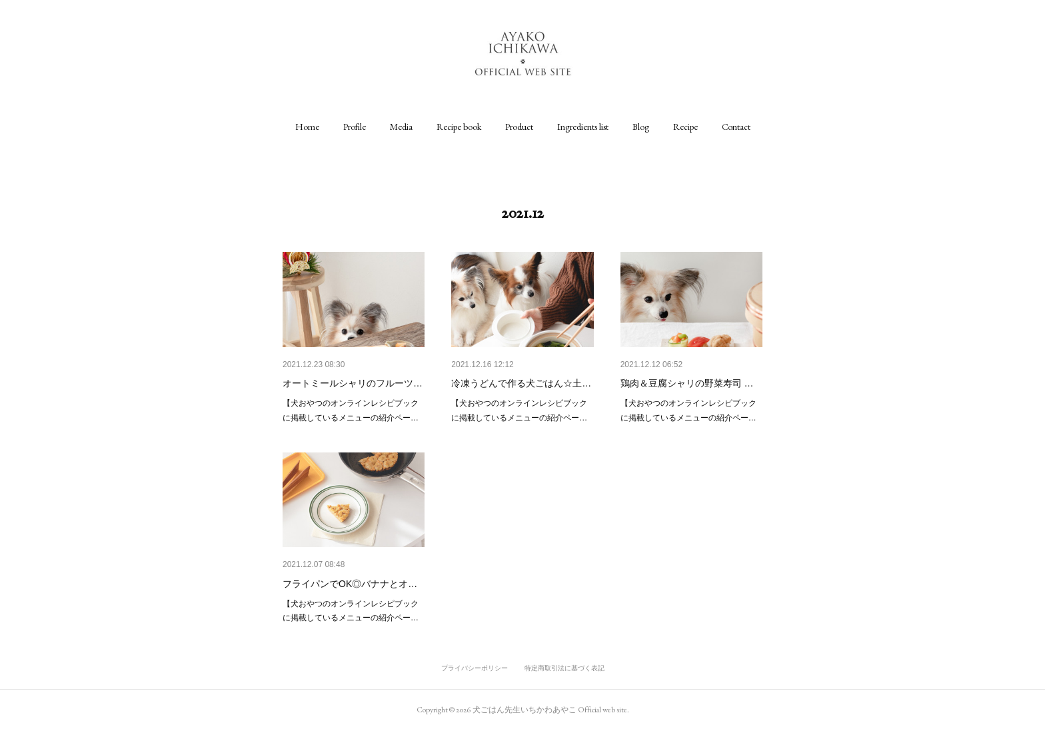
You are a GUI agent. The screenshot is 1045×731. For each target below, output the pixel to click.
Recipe (685, 127)
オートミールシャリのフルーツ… (353, 383)
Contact (736, 127)
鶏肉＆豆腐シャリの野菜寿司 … (687, 383)
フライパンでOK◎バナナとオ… (350, 583)
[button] (307, 127)
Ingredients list (582, 127)
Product (519, 127)
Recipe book (459, 127)
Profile (354, 127)
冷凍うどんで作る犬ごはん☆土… (521, 383)
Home (307, 127)
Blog (640, 127)
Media (401, 127)
